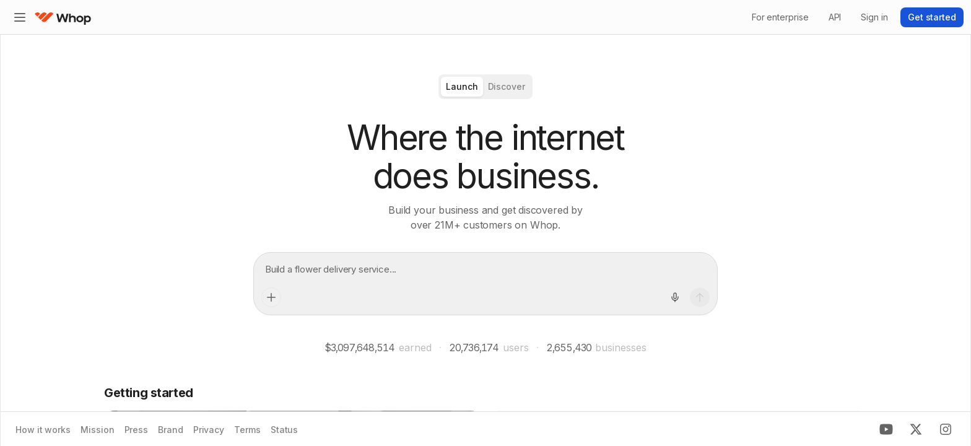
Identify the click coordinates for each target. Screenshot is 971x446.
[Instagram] (946, 429)
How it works (43, 429)
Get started (932, 17)
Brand (170, 429)
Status (284, 429)
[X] (916, 429)
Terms (247, 429)
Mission (97, 429)
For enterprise (780, 17)
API (835, 17)
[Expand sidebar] (19, 17)
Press (136, 429)
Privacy (208, 429)
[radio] (462, 87)
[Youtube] (886, 429)
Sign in (874, 17)
